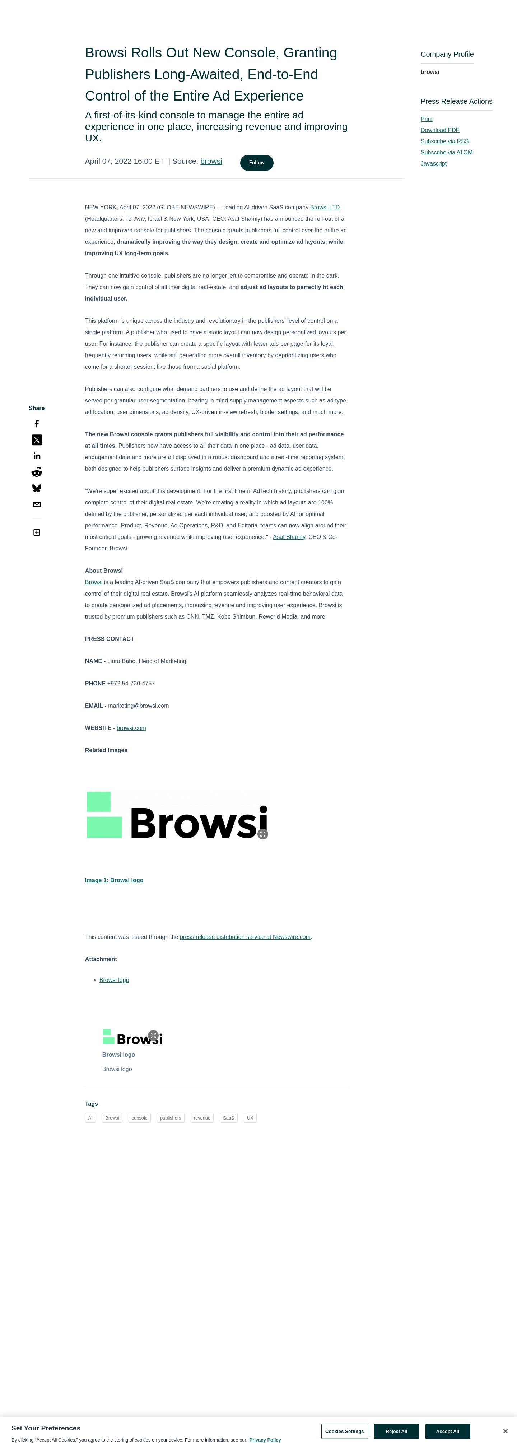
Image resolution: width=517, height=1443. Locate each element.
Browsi (94, 582)
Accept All (447, 1434)
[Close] (505, 1434)
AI (90, 1118)
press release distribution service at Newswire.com (245, 937)
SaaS (228, 1118)
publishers (170, 1118)
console (140, 1118)
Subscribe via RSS (445, 141)
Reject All (396, 1434)
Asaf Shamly (289, 537)
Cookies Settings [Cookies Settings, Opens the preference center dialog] (344, 1434)
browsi (211, 161)
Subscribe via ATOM (446, 152)
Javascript (434, 163)
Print (427, 119)
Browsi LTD (325, 207)
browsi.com (131, 728)
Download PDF (440, 130)
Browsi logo (114, 980)
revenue (202, 1118)
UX (250, 1118)
